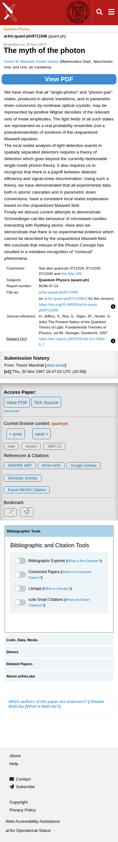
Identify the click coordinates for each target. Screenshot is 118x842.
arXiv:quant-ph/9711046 (58, 292)
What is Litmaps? (57, 588)
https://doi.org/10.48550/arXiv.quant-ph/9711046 (68, 307)
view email (55, 365)
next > (41, 434)
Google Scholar (83, 465)
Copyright (18, 802)
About (14, 755)
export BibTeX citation (27, 490)
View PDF (59, 79)
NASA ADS (51, 465)
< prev (15, 434)
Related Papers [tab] (19, 664)
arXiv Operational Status (31, 830)
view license (11, 411)
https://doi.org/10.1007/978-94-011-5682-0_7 (72, 341)
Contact (23, 779)
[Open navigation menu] (111, 13)
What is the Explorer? (83, 561)
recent (31, 446)
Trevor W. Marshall (19, 61)
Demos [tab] (12, 652)
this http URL (72, 273)
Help (13, 763)
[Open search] (99, 13)
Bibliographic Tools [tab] (24, 531)
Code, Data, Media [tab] (21, 640)
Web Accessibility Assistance (33, 821)
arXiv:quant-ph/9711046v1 (65, 298)
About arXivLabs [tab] (20, 676)
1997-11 (54, 446)
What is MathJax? (42, 706)
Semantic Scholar (22, 478)
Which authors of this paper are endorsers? (47, 701)
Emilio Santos (48, 61)
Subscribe (25, 786)
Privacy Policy (22, 810)
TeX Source (46, 402)
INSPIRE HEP (20, 465)
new (11, 446)
